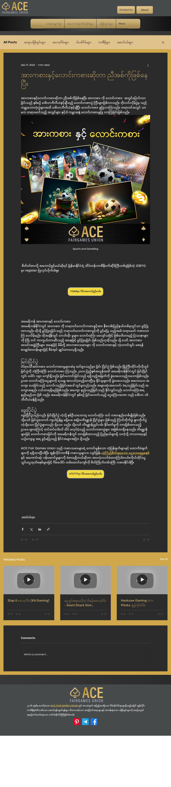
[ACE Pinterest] (76, 721)
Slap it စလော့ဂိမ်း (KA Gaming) (28, 600)
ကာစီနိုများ (104, 42)
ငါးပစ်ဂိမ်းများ (83, 42)
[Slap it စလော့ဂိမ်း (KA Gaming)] (28, 580)
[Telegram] (85, 721)
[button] (163, 42)
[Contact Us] (126, 10)
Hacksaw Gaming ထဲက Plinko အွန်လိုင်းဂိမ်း (137, 603)
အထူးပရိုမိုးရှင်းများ (35, 42)
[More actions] (148, 65)
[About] (144, 10)
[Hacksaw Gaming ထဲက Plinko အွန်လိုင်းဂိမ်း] (142, 580)
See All (164, 559)
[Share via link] (48, 529)
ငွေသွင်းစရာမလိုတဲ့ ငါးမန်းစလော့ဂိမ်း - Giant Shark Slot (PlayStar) (85, 603)
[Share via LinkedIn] (39, 529)
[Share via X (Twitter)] (31, 529)
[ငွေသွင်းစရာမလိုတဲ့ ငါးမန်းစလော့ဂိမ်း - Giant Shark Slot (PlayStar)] (85, 580)
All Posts (10, 42)
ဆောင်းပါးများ (125, 42)
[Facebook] (94, 721)
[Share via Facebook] (22, 529)
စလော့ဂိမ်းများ (61, 42)
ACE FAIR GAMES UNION (64, 706)
